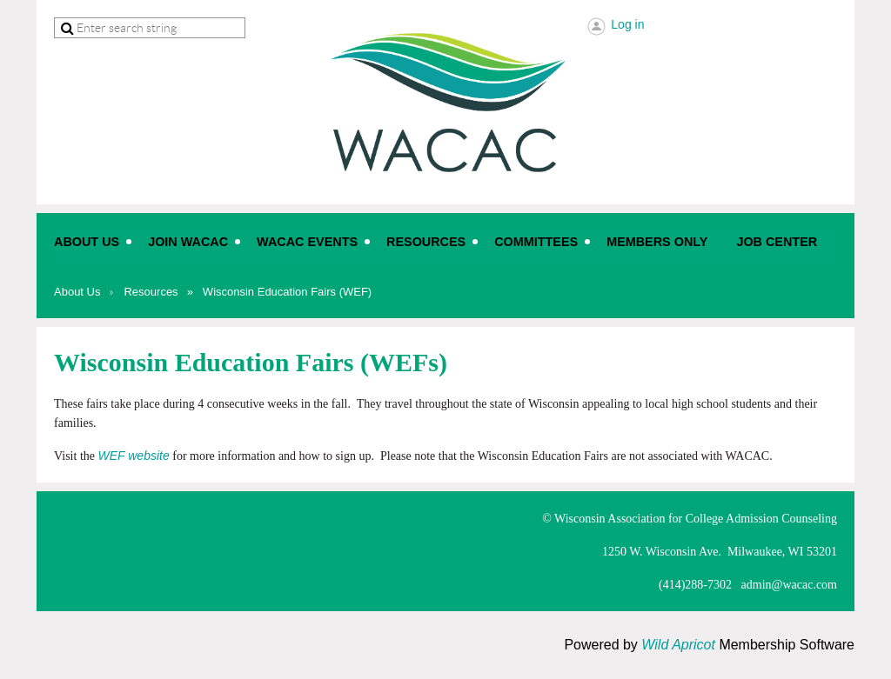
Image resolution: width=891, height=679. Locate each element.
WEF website (134, 456)
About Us (77, 291)
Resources (151, 291)
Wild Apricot (678, 644)
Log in (627, 24)
